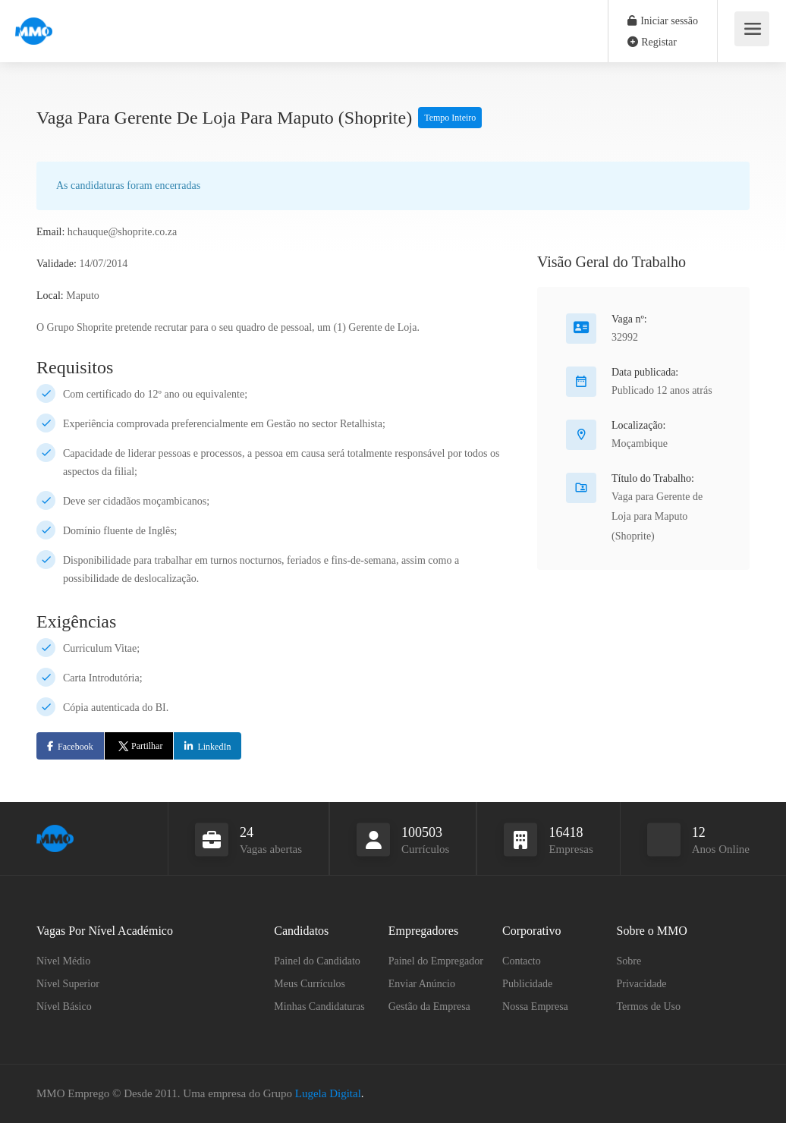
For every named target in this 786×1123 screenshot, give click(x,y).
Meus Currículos (309, 983)
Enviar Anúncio (421, 983)
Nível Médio (63, 961)
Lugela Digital (328, 1093)
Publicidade (527, 983)
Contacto (521, 961)
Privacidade (642, 983)
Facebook (75, 746)
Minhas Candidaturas (319, 1006)
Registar (652, 42)
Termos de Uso (649, 1006)
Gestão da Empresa (429, 1006)
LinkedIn (214, 746)
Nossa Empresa (535, 1006)
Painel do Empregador (435, 961)
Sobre (629, 961)
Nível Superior (67, 983)
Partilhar (139, 746)
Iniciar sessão (662, 21)
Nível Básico (64, 1006)
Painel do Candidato (317, 961)
